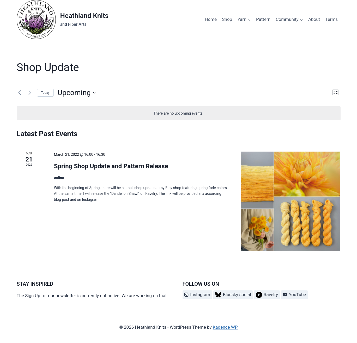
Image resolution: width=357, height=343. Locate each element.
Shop (227, 19)
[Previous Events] (20, 93)
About (314, 19)
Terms (331, 19)
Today (45, 93)
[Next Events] (30, 93)
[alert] (179, 113)
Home (211, 19)
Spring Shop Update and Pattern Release (111, 166)
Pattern (263, 19)
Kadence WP (225, 327)
